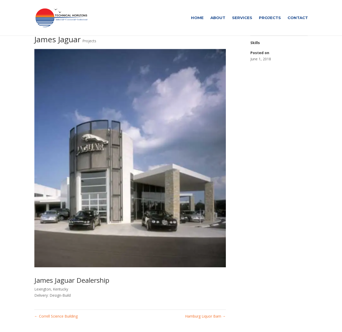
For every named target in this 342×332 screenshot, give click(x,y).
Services (242, 18)
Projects (270, 18)
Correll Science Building (56, 316)
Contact (298, 18)
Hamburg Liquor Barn (205, 316)
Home (197, 18)
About (217, 18)
